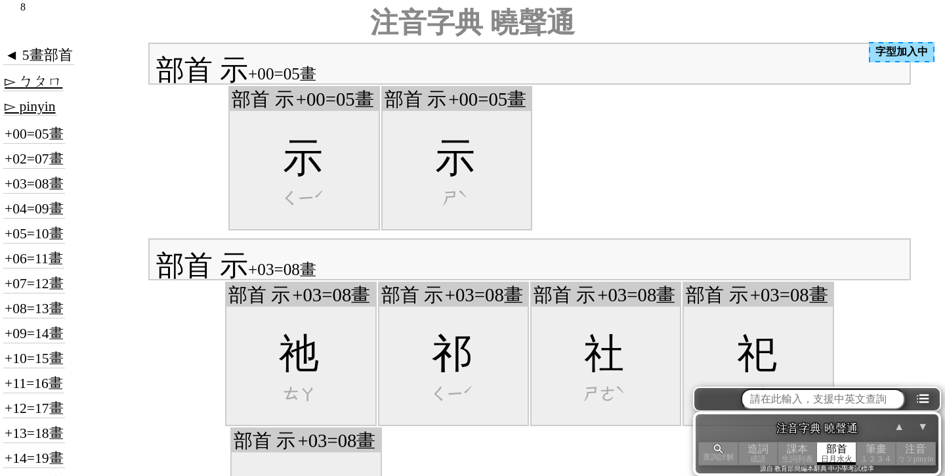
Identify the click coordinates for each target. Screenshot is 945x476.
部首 (836, 453)
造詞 (758, 453)
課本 (797, 453)
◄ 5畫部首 (39, 55)
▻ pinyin (30, 106)
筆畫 (876, 453)
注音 (915, 453)
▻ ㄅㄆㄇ (33, 81)
